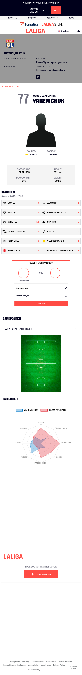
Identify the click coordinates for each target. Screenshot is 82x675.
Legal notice (46, 665)
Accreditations (37, 662)
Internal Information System (14, 665)
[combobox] (41, 288)
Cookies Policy (34, 670)
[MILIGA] (78, 31)
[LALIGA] (35, 31)
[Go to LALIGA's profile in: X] (38, 77)
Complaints (15, 662)
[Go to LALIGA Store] (41, 24)
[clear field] (66, 288)
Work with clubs (65, 662)
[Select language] (65, 31)
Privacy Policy (59, 665)
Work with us (51, 662)
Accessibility (33, 665)
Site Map (25, 662)
